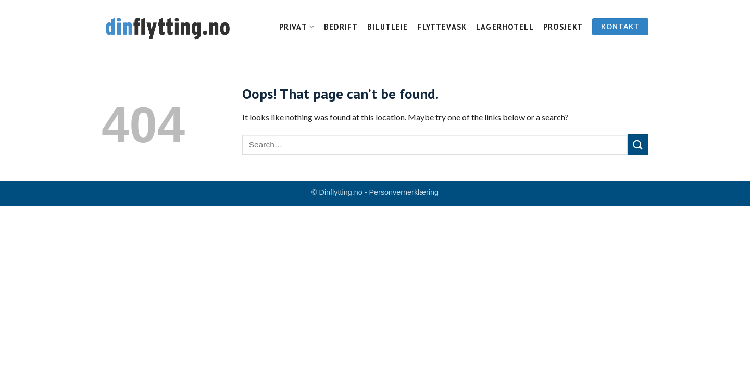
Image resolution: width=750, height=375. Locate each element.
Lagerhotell (505, 27)
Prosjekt (563, 27)
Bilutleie (387, 27)
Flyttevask (442, 27)
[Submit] (638, 144)
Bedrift (341, 27)
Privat (297, 27)
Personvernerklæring (404, 192)
